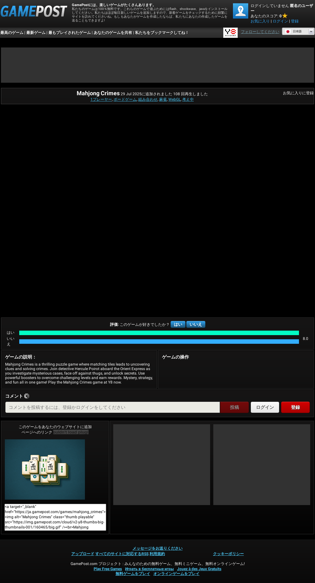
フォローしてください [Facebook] (260, 32)
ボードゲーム (125, 99)
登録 (295, 21)
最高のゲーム (11, 32)
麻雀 (163, 99)
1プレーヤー (101, 99)
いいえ (196, 324)
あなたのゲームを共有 (113, 32)
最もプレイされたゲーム (69, 32)
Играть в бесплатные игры (149, 569)
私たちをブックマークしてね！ (162, 32)
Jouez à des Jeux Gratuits (199, 569)
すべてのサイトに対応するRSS (122, 554)
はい (178, 324)
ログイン (280, 21)
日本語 (293, 31)
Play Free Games (108, 569)
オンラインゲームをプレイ (176, 573)
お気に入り (260, 21)
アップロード (82, 554)
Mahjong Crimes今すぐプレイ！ (44, 469)
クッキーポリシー (228, 554)
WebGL (174, 99)
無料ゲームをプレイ (132, 573)
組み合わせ (148, 99)
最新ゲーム (36, 32)
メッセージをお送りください (157, 548)
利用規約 (157, 554)
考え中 (188, 99)
